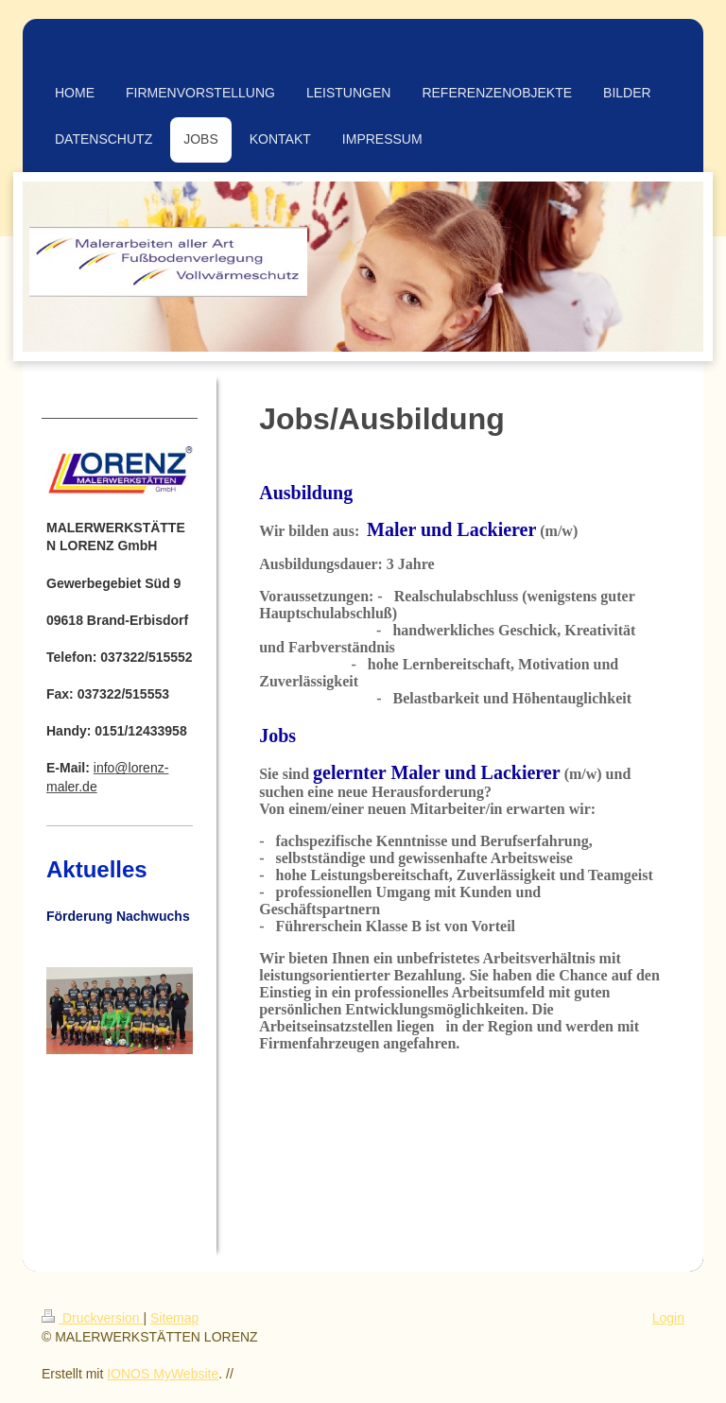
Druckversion (92, 1317)
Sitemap (174, 1317)
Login (668, 1317)
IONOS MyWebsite (162, 1373)
